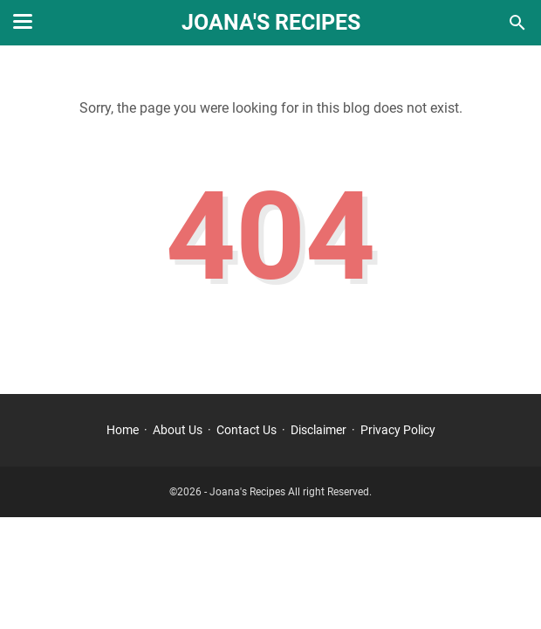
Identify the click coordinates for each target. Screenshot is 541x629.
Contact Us (246, 430)
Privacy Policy (397, 430)
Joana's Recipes (270, 22)
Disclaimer (318, 430)
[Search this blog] (517, 22)
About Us (177, 430)
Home (122, 430)
